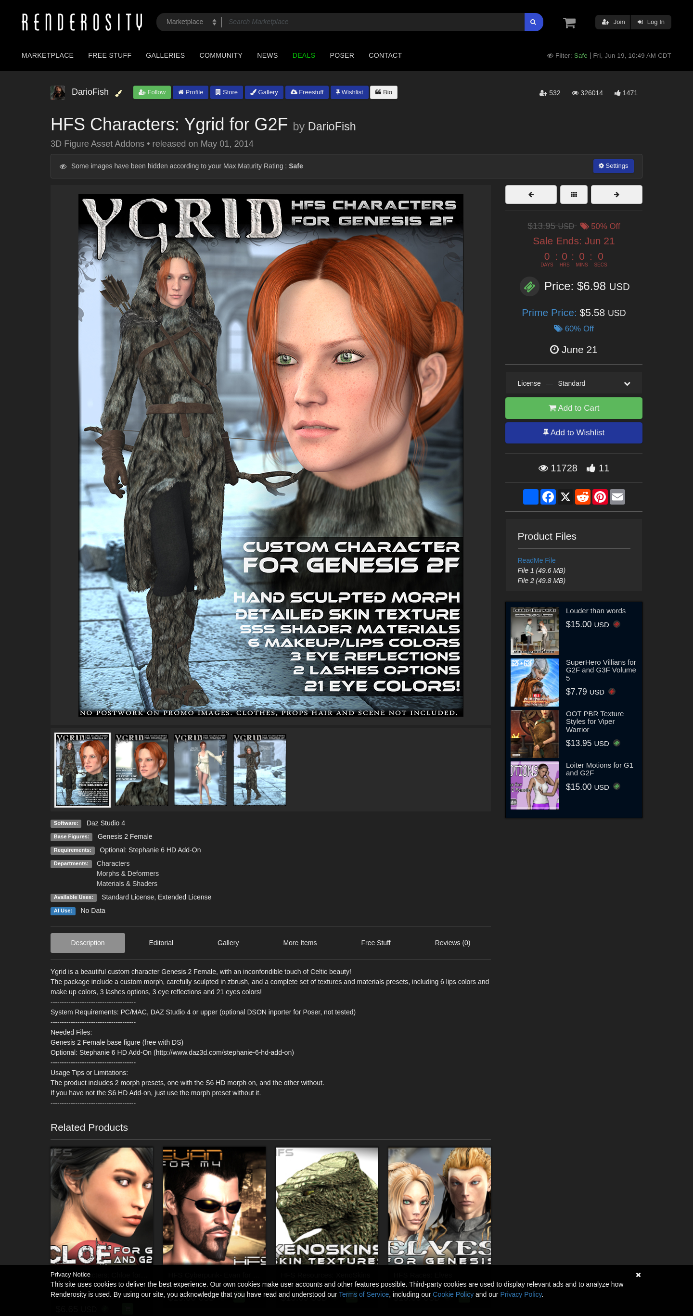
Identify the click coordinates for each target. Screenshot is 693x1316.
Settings (614, 165)
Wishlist (349, 92)
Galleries (165, 55)
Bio (383, 92)
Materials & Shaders (127, 883)
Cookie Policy (453, 1294)
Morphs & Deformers (128, 873)
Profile (190, 92)
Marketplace (48, 55)
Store (227, 92)
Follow (152, 92)
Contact (385, 55)
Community (221, 55)
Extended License (184, 897)
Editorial (161, 943)
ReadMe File (537, 560)
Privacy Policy (520, 1294)
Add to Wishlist (573, 432)
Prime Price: (550, 312)
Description (87, 943)
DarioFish (332, 126)
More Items (300, 943)
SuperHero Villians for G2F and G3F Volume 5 (601, 670)
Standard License (128, 897)
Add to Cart (574, 408)
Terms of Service (364, 1294)
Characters (113, 863)
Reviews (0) (453, 943)
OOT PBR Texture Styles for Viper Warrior (595, 721)
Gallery (264, 92)
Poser (342, 55)
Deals (304, 55)
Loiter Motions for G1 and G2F (599, 769)
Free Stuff (109, 55)
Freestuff (307, 92)
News (267, 55)
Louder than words (596, 611)
